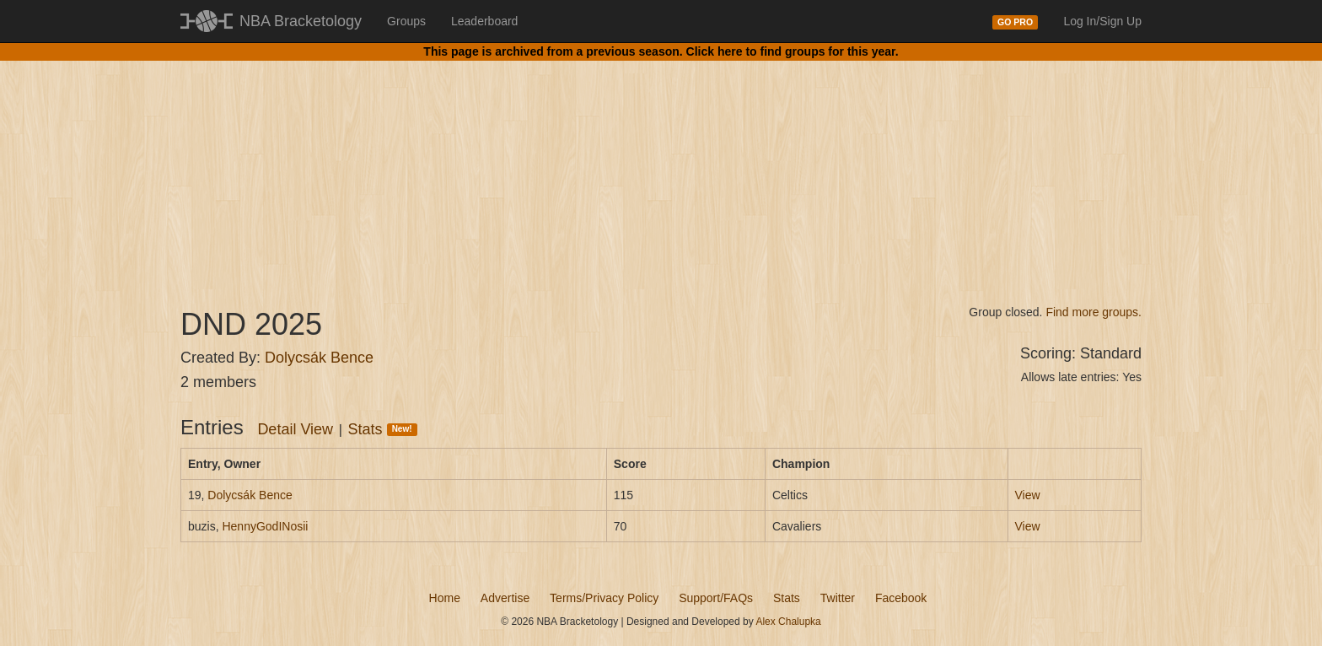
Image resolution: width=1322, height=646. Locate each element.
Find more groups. (1093, 312)
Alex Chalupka (787, 621)
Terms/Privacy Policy (604, 598)
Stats (382, 429)
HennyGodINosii (265, 526)
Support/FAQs (716, 598)
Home (444, 598)
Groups (406, 21)
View (1027, 495)
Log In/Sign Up (1102, 21)
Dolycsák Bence (319, 357)
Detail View (295, 429)
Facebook (901, 598)
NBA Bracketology (300, 21)
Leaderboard (484, 21)
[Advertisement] (661, 169)
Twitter (837, 598)
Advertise (505, 598)
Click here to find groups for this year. (792, 51)
